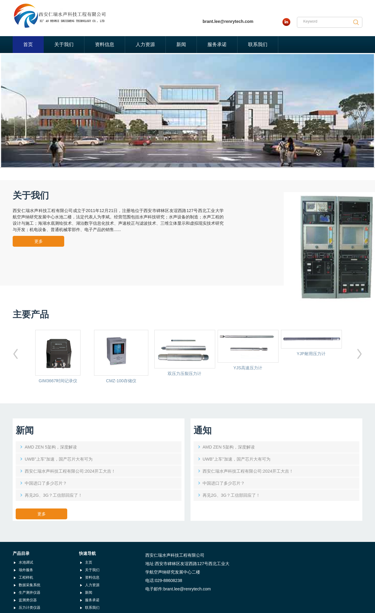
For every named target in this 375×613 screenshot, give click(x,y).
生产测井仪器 (29, 592)
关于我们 (64, 44)
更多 (38, 241)
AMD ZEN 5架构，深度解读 (51, 447)
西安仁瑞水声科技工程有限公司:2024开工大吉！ (70, 471)
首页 (28, 44)
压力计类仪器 (29, 607)
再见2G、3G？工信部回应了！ (53, 495)
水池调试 (26, 562)
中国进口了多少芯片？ (46, 483)
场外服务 (26, 570)
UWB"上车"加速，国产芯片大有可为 (59, 459)
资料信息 (104, 44)
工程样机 (26, 577)
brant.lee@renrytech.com (228, 21)
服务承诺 (217, 44)
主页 (88, 562)
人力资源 (145, 44)
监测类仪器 (28, 600)
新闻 (181, 44)
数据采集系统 (29, 585)
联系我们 (257, 44)
